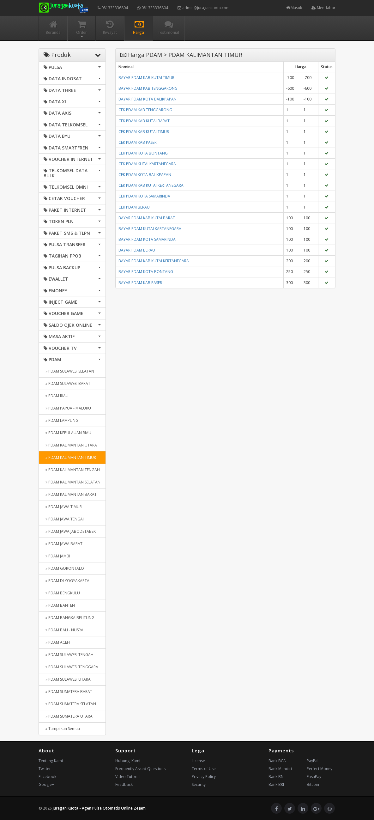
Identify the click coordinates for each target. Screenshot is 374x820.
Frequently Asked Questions (140, 768)
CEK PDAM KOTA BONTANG (143, 153)
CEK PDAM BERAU (134, 207)
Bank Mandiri (280, 768)
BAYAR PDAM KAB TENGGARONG (148, 88)
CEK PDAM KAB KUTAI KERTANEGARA (151, 185)
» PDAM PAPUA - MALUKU (67, 408)
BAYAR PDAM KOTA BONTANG (145, 271)
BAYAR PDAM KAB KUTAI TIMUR (146, 77)
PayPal (312, 760)
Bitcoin (313, 784)
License (198, 760)
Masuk (294, 7)
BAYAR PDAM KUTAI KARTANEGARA (149, 228)
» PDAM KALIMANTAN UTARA (70, 445)
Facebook (47, 776)
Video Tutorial (128, 776)
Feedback (124, 784)
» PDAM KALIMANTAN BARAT (70, 494)
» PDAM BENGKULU (62, 593)
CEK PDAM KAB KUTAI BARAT (144, 121)
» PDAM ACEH (57, 642)
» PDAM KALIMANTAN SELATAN (72, 482)
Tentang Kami (51, 760)
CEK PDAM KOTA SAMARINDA (144, 196)
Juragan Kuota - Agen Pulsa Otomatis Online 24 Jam (99, 808)
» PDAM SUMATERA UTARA (68, 716)
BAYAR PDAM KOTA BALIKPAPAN (147, 99)
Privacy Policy (204, 776)
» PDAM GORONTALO (64, 568)
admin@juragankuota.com (204, 7)
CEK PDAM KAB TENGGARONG (145, 109)
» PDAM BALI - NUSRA (63, 630)
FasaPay (314, 776)
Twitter (45, 768)
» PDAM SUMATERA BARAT (68, 691)
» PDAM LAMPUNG (61, 420)
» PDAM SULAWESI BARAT (67, 383)
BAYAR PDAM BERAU (136, 250)
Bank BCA (277, 760)
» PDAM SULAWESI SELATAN (69, 371)
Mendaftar (323, 7)
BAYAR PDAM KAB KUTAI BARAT (146, 218)
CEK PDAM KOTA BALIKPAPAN (144, 174)
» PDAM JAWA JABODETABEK (70, 531)
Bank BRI (276, 784)
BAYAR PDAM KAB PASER (140, 282)
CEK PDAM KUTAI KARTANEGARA (147, 164)
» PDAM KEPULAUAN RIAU (67, 432)
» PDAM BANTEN (59, 605)
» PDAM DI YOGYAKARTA (66, 580)
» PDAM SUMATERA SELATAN (70, 704)
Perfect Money (319, 768)
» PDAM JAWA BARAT (63, 543)
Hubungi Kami (127, 760)
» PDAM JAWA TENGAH (65, 519)
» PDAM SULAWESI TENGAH (69, 654)
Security (199, 784)
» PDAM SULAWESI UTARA (67, 679)
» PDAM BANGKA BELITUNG (69, 617)
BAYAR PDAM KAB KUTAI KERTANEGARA (153, 261)
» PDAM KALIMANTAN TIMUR (70, 457)
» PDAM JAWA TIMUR (63, 506)
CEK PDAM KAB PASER (137, 142)
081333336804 (113, 7)
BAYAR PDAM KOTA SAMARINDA (147, 239)
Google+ (46, 784)
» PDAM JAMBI (57, 556)
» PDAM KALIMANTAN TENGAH (72, 469)
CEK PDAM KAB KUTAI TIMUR (143, 131)
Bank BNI (276, 776)
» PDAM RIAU (56, 395)
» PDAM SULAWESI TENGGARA (71, 667)
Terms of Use (204, 768)
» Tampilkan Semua (62, 728)
